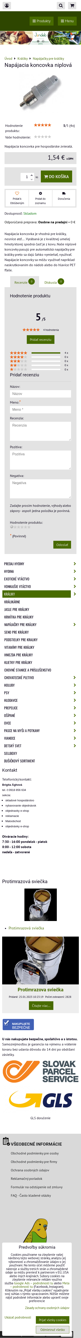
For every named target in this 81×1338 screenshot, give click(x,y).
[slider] (42, 125)
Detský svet (41, 745)
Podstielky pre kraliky (21, 639)
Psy (41, 692)
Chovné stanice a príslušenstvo (27, 670)
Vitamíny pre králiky (19, 647)
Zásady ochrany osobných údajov (47, 1308)
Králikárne (12, 601)
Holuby (41, 685)
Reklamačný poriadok (26, 1178)
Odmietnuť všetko (52, 1330)
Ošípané (41, 715)
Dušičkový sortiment (19, 760)
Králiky (41, 594)
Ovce (41, 723)
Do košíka (56, 176)
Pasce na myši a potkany (41, 730)
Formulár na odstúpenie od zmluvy (36, 1187)
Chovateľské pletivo (41, 677)
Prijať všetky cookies (52, 1320)
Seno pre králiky (16, 632)
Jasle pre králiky (16, 609)
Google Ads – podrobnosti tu (33, 1283)
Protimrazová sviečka (26, 928)
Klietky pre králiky (18, 662)
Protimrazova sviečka (41, 989)
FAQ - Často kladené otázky (31, 1195)
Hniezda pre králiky (18, 654)
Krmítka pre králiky (18, 617)
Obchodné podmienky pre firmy (34, 1161)
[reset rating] (11, 526)
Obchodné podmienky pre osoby (35, 1153)
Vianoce (41, 738)
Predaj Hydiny (41, 563)
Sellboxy (10, 753)
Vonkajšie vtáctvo (41, 586)
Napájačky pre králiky (41, 624)
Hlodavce (41, 700)
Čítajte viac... (41, 1005)
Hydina (41, 571)
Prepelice (41, 708)
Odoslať (62, 545)
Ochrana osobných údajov (30, 1170)
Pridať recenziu (40, 339)
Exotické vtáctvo (41, 579)
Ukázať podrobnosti (18, 1317)
